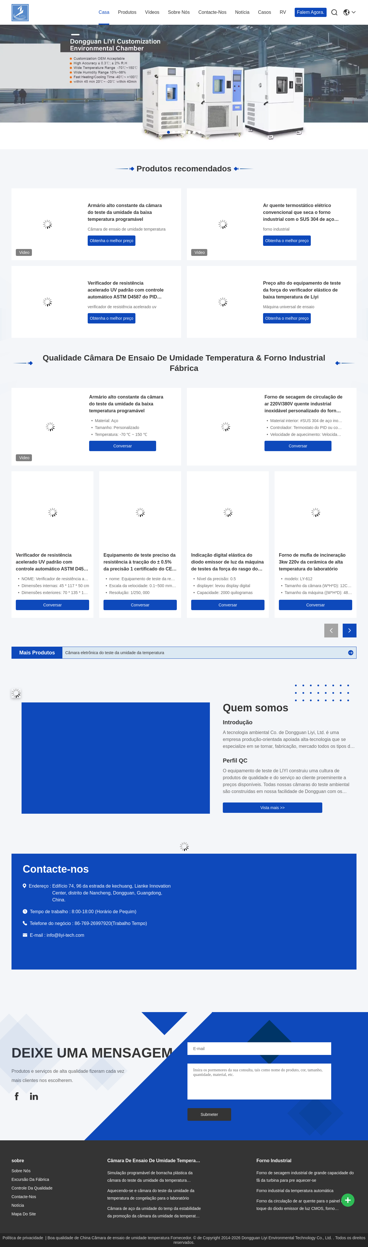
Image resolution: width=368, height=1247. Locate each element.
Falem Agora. (310, 12)
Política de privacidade (23, 1237)
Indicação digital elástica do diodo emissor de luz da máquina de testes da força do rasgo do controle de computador (227, 562)
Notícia (242, 12)
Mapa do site (24, 1214)
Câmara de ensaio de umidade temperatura (127, 229)
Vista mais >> (272, 807)
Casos (264, 12)
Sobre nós (179, 12)
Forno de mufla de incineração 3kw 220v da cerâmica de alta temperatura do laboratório (312, 562)
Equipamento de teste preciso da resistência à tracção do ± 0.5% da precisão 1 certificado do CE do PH (139, 562)
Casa (104, 12)
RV (283, 12)
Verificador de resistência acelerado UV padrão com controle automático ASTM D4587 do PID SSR (126, 290)
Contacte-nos (212, 12)
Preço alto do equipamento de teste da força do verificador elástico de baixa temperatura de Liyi (302, 290)
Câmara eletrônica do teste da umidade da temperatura (114, 652)
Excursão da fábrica (30, 1179)
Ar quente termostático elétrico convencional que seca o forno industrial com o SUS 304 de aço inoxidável (298, 213)
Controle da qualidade (32, 1188)
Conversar (122, 446)
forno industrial (276, 229)
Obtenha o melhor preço (111, 240)
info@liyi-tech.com (65, 935)
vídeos (152, 12)
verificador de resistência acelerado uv (122, 306)
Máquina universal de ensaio (288, 306)
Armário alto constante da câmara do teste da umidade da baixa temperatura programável (125, 212)
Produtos (127, 12)
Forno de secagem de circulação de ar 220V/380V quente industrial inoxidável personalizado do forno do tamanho (303, 404)
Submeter (209, 1114)
